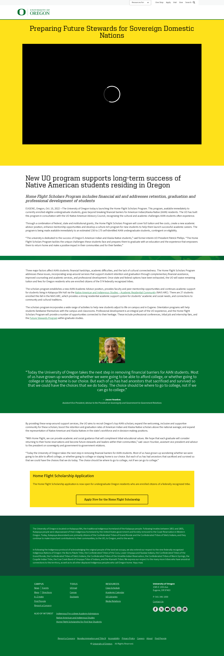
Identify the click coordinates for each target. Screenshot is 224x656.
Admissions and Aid (124, 12)
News (36, 588)
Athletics (146, 12)
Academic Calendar (115, 592)
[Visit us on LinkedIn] (185, 609)
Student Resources (185, 12)
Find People (40, 601)
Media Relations (113, 601)
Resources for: (138, 2)
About (84, 12)
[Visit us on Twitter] (161, 609)
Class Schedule (113, 588)
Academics (101, 12)
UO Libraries (111, 596)
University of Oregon (102, 643)
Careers (140, 638)
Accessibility (114, 638)
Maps (36, 592)
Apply (168, 2)
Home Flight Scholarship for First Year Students (79, 621)
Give (181, 2)
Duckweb (74, 596)
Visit (175, 2)
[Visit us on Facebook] (155, 609)
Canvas (73, 592)
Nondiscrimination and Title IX (91, 638)
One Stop (159, 2)
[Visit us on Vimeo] (173, 609)
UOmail (73, 588)
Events (45, 588)
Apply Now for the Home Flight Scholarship (112, 499)
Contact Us (158, 601)
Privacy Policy (128, 638)
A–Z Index (39, 596)
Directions (47, 592)
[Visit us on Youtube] (167, 609)
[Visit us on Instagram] (179, 609)
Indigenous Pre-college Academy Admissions (77, 613)
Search (188, 2)
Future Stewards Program (43, 318)
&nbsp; (111, 94)
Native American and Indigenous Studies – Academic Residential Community (115, 292)
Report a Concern (42, 605)
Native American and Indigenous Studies (75, 617)
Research (163, 12)
